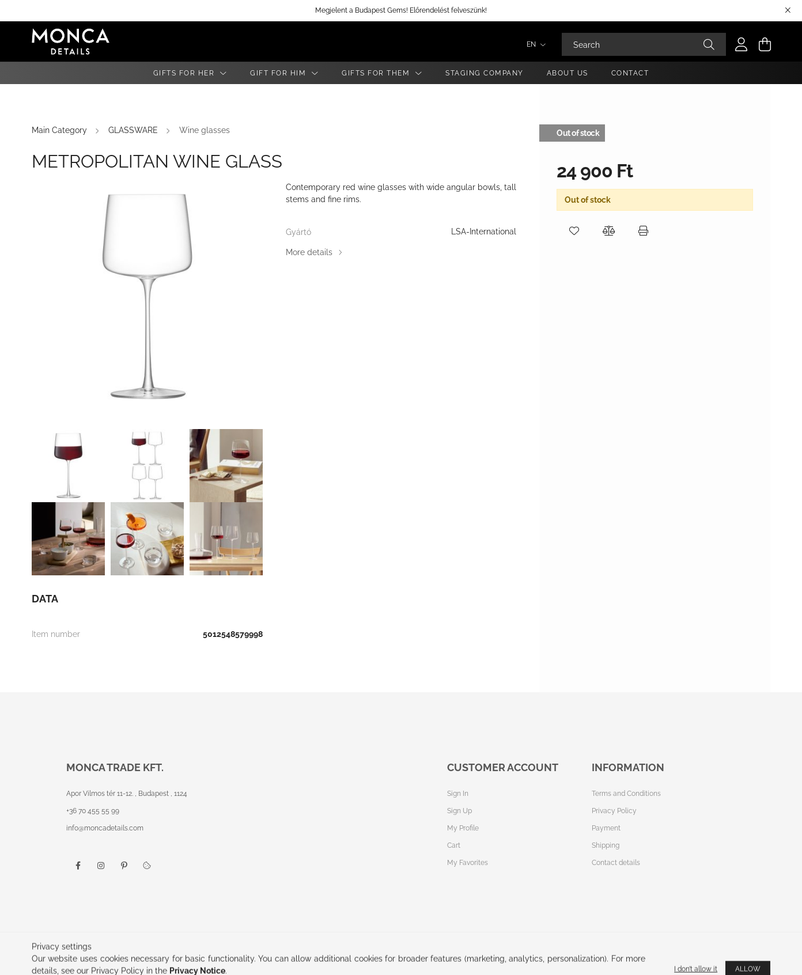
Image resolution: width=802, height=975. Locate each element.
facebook (77, 865)
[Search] (644, 44)
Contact (630, 73)
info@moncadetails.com (104, 828)
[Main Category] (60, 130)
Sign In (457, 794)
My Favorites (467, 863)
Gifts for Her (185, 73)
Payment (606, 828)
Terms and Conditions (626, 794)
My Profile (463, 828)
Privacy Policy (614, 811)
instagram (100, 865)
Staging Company (484, 73)
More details (309, 252)
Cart (453, 845)
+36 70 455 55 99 (92, 811)
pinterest (123, 865)
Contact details (616, 863)
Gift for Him (279, 73)
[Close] (787, 10)
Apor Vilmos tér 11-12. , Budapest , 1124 (126, 794)
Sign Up (459, 811)
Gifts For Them (377, 73)
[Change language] (533, 44)
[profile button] (741, 44)
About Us (567, 73)
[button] (573, 230)
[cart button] (764, 44)
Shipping (605, 845)
